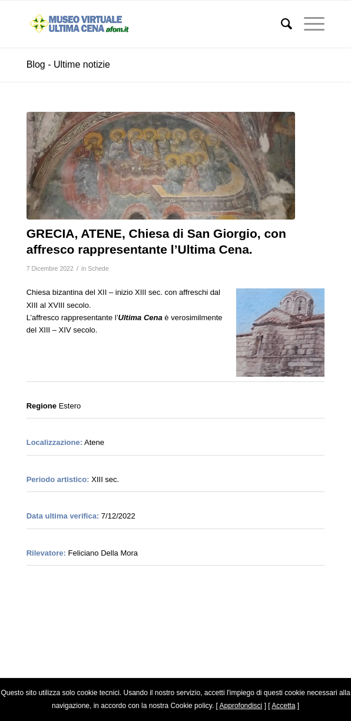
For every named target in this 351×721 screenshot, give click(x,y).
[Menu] (308, 24)
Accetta (283, 706)
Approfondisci (241, 706)
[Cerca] (280, 24)
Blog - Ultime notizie (68, 64)
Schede (98, 268)
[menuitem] (280, 24)
